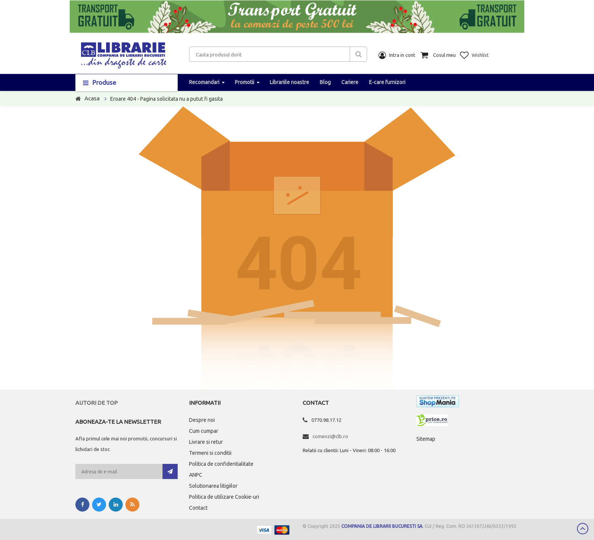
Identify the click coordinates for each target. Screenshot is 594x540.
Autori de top (96, 403)
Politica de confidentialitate (221, 464)
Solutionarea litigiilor (213, 486)
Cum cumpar (203, 431)
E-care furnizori (387, 82)
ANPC (195, 475)
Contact (198, 508)
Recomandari (204, 82)
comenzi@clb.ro (330, 436)
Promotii (244, 82)
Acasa (92, 98)
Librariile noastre (289, 82)
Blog (325, 82)
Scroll (582, 528)
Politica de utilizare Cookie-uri (224, 497)
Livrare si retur (206, 442)
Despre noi (202, 420)
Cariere (349, 82)
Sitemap (425, 439)
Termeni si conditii (210, 453)
